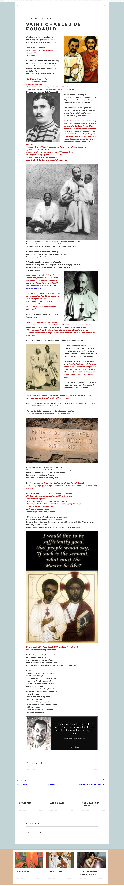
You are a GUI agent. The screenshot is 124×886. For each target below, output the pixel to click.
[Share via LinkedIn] (37, 763)
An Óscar (57, 803)
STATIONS (25, 803)
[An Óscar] (62, 791)
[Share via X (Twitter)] (32, 763)
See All (105, 780)
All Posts (19, 5)
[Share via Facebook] (27, 763)
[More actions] (97, 18)
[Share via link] (41, 763)
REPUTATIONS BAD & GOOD (91, 804)
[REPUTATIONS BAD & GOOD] (93, 791)
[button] (105, 5)
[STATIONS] (31, 791)
